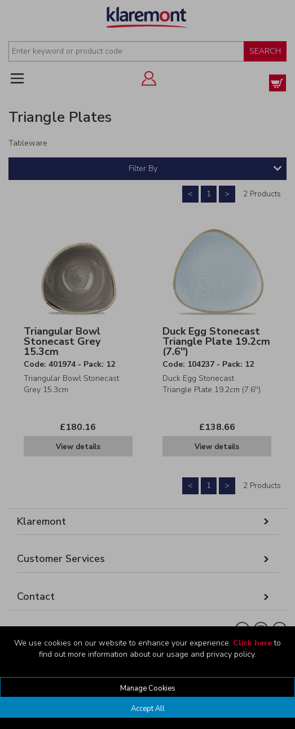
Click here (252, 643)
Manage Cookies (147, 688)
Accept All (148, 709)
